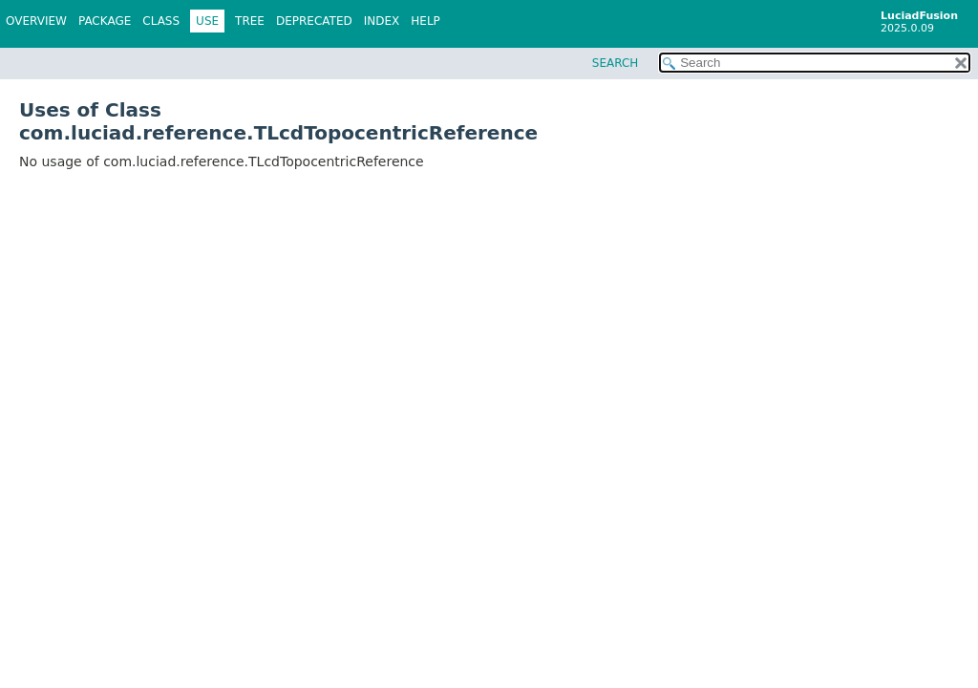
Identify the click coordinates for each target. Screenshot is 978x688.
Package (104, 21)
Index (382, 21)
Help (425, 21)
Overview (36, 21)
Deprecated (314, 21)
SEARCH (615, 63)
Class (161, 21)
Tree (250, 21)
